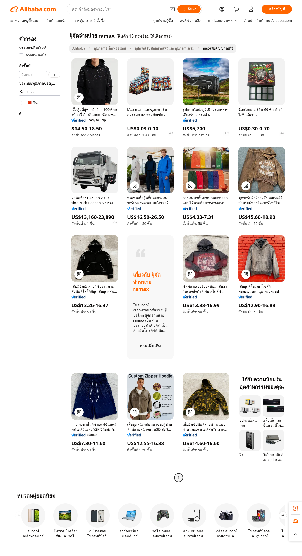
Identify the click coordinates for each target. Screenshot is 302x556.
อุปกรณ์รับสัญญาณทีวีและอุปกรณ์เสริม (164, 48)
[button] (172, 9)
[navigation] (38, 257)
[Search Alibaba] (118, 9)
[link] (295, 508)
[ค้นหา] (189, 9)
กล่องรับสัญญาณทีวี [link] (218, 48)
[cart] (237, 10)
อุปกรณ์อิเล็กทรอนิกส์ (110, 48)
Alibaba (78, 48)
